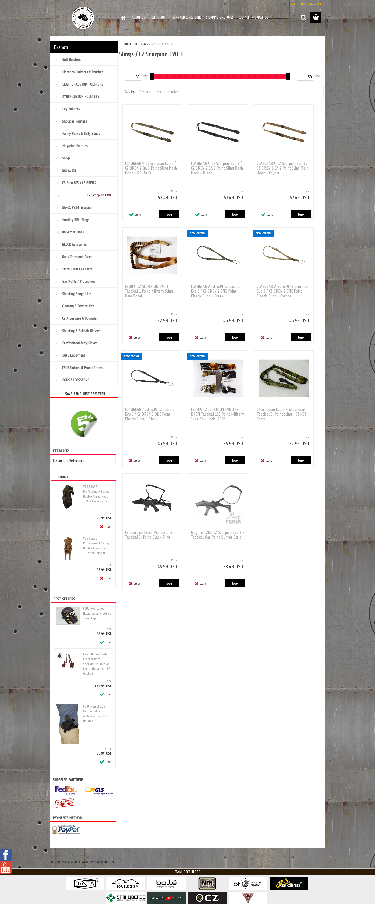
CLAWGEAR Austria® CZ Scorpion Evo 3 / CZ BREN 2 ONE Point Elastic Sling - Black (150, 414)
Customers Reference (68, 460)
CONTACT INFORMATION (253, 17)
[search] (303, 17)
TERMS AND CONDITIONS (185, 17)
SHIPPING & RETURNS (220, 17)
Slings (144, 44)
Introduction (130, 44)
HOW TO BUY (158, 17)
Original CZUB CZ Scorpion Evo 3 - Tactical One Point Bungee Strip (217, 535)
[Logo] (83, 18)
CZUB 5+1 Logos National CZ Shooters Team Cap (97, 613)
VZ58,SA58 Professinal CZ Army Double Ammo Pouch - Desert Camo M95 (96, 546)
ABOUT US (138, 17)
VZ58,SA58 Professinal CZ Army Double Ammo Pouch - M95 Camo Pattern (96, 494)
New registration (311, 3)
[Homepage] (122, 17)
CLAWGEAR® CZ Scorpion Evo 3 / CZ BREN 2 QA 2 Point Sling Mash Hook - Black (217, 168)
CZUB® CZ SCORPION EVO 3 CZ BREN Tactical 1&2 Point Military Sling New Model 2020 (217, 414)
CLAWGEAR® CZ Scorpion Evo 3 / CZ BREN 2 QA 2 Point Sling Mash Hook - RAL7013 (151, 168)
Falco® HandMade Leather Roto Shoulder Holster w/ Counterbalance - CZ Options (96, 663)
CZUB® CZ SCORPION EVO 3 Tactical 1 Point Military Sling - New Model (150, 291)
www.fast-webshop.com (98, 862)
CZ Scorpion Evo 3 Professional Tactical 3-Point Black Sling (149, 535)
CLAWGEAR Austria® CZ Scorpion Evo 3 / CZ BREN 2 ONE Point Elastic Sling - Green (216, 291)
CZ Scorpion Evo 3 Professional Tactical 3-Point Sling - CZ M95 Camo (282, 414)
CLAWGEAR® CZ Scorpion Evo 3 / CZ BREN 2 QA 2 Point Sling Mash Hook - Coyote (283, 168)
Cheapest (145, 92)
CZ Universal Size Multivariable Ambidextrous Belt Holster (95, 714)
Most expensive (167, 92)
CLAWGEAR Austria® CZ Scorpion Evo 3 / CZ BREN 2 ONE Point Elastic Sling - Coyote (282, 291)
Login (294, 3)
